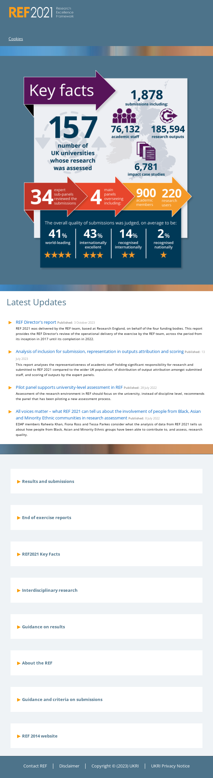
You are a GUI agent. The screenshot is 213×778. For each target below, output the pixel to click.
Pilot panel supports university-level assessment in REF (69, 387)
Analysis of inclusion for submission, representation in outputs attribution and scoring (100, 351)
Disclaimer (69, 766)
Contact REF (35, 766)
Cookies (16, 38)
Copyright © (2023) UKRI (115, 766)
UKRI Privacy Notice (170, 766)
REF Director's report (36, 322)
